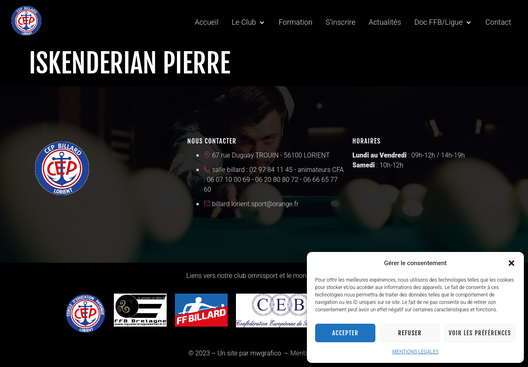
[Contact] (498, 23)
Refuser (410, 333)
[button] (511, 263)
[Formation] (295, 23)
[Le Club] (248, 23)
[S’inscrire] (340, 23)
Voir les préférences (480, 333)
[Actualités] (385, 23)
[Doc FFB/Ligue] (443, 23)
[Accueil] (206, 23)
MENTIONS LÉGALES (415, 351)
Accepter (345, 333)
